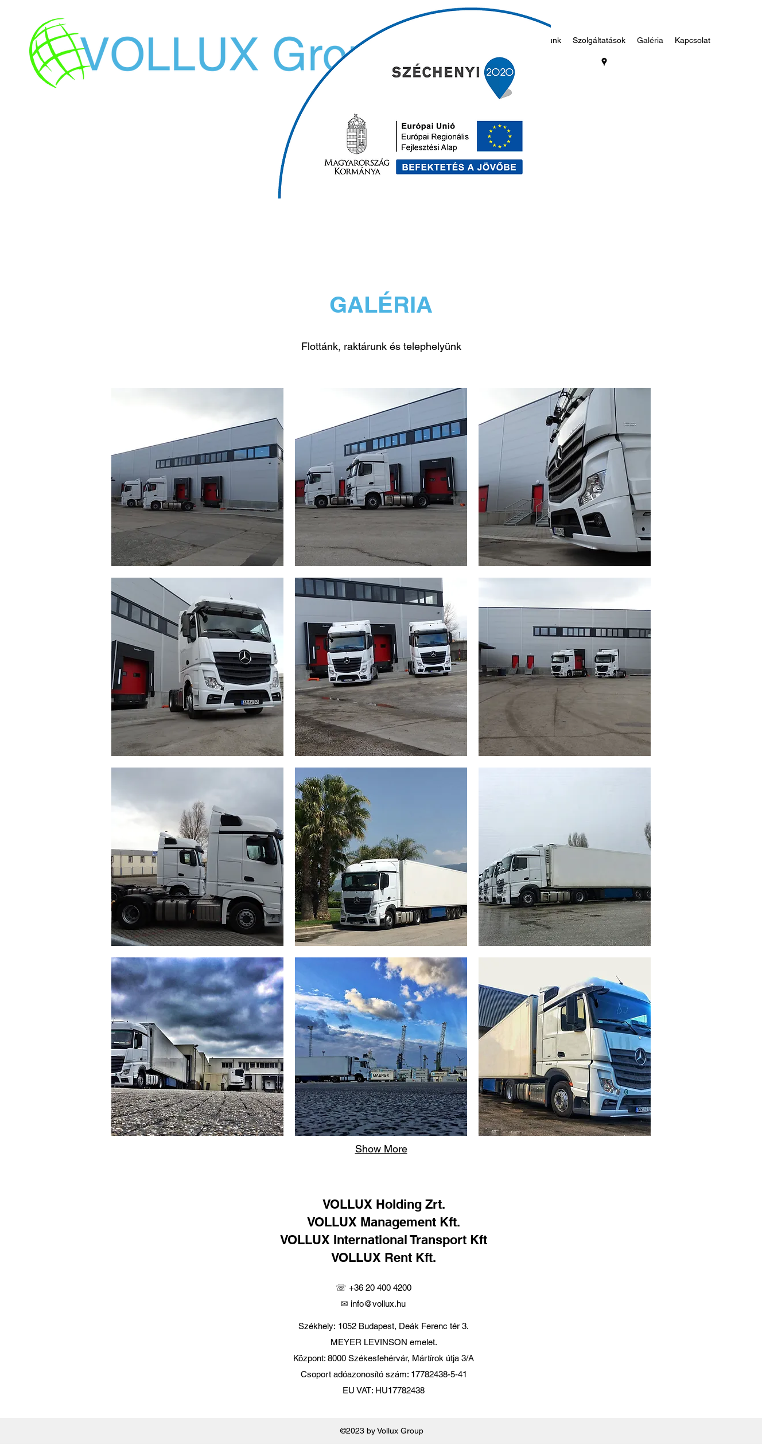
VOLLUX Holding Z (377, 1204)
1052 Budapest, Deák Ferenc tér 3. (403, 1326)
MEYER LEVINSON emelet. (384, 1342)
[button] (197, 477)
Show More (381, 1149)
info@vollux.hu (378, 1303)
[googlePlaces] (604, 62)
